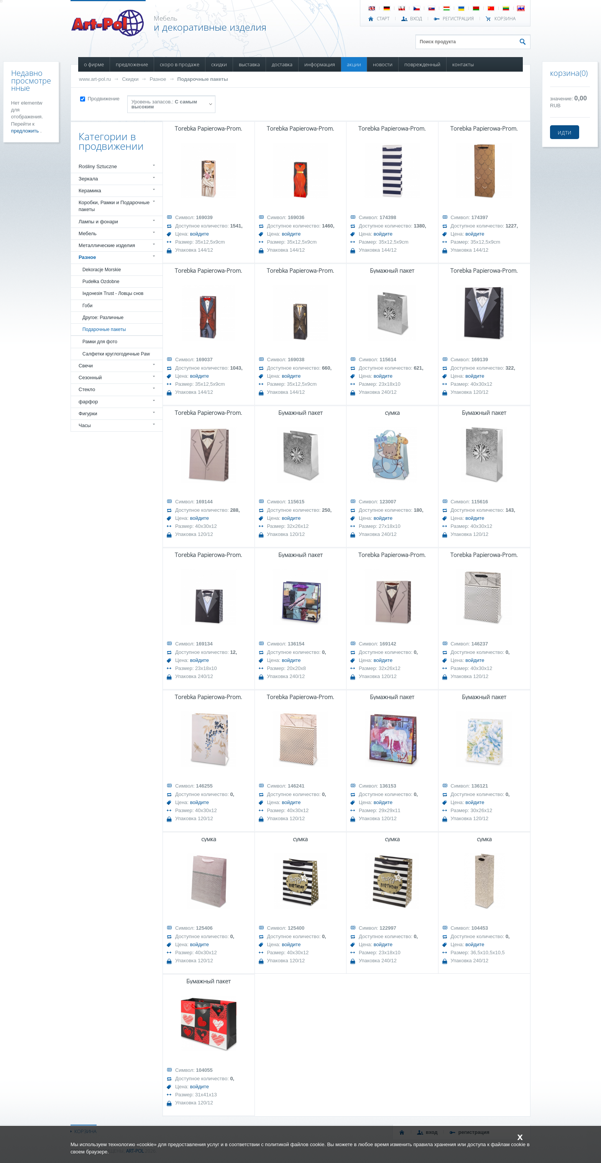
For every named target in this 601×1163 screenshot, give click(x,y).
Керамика (90, 190)
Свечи (86, 366)
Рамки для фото (99, 341)
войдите (199, 234)
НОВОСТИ (382, 64)
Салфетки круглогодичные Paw (116, 354)
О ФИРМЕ (94, 64)
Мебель (88, 233)
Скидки (130, 79)
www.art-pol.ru (95, 79)
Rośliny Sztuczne (98, 166)
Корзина (505, 18)
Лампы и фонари (98, 221)
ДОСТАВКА (282, 64)
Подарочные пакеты (202, 79)
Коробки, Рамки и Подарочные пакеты (114, 206)
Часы (85, 425)
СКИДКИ (219, 64)
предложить (25, 131)
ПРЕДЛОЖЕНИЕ (132, 64)
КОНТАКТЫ (463, 64)
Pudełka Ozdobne (100, 281)
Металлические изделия (107, 245)
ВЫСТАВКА (249, 64)
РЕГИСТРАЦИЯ (458, 18)
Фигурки (88, 413)
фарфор (88, 402)
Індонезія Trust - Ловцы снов (112, 293)
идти (564, 132)
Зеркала (88, 179)
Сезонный (90, 377)
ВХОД (416, 18)
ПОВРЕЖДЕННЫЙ (422, 64)
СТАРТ (383, 18)
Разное (157, 79)
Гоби (87, 305)
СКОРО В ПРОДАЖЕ (179, 64)
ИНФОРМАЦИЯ (319, 64)
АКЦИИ (354, 64)
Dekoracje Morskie (101, 269)
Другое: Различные (102, 317)
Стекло (87, 389)
